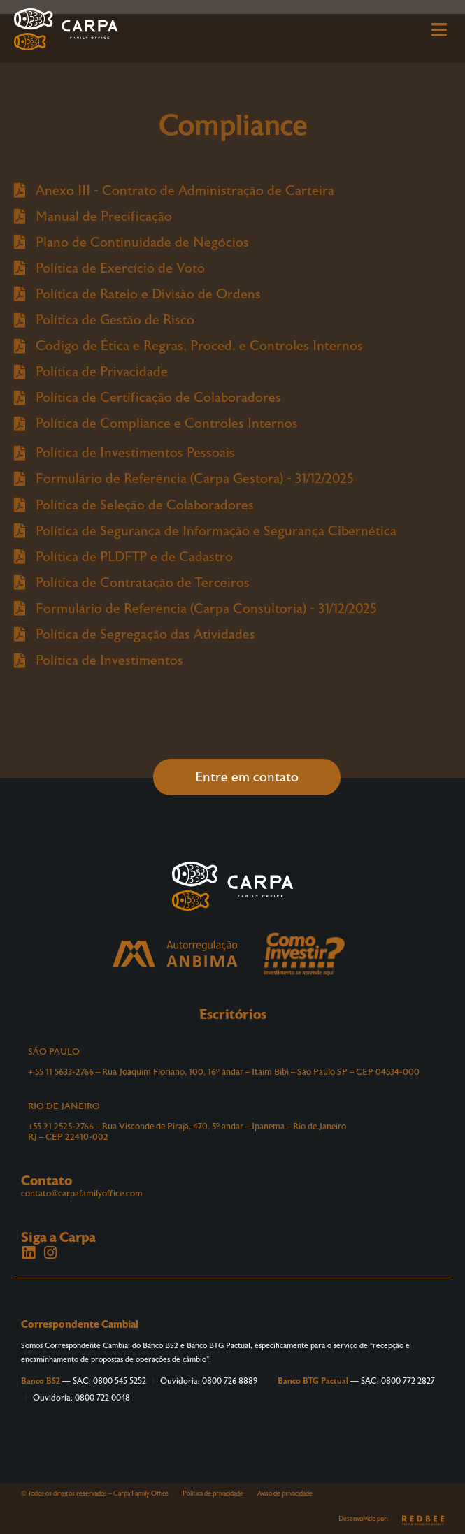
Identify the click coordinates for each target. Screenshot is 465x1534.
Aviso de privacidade (285, 1493)
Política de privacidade (213, 1493)
